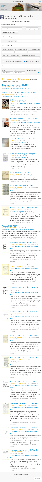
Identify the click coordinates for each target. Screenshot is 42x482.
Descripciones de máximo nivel (12, 61)
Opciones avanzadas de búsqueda (21, 21)
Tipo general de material (28, 55)
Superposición (32, 70)
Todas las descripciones (31, 61)
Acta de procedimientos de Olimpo (22, 185)
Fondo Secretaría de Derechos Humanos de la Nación (20, 229)
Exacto (30, 73)
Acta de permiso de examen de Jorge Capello (25, 172)
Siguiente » (38, 479)
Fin (15, 70)
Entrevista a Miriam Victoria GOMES (14, 85)
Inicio (3, 70)
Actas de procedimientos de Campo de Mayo (25, 404)
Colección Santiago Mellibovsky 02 (23, 211)
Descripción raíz (12, 41)
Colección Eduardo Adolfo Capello (23, 176)
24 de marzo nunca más (18, 100)
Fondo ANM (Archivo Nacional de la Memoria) (18, 88)
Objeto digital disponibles (21, 49)
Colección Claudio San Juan (21, 142)
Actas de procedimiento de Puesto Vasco (24, 311)
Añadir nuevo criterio (9, 32)
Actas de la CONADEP (9, 226)
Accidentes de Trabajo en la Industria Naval (25, 139)
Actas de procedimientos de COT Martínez (24, 450)
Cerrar (39, 1)
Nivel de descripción (7, 49)
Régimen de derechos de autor (10, 55)
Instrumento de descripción (34, 49)
